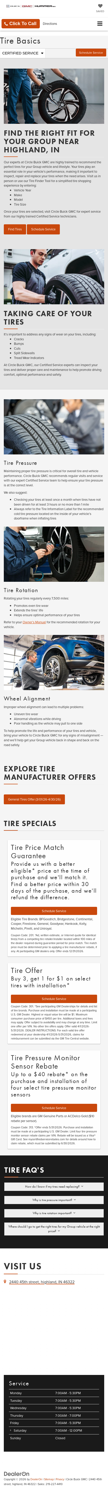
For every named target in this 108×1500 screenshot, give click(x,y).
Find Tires (15, 229)
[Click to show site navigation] (100, 23)
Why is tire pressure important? (54, 1200)
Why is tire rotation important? (54, 1213)
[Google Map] (54, 1329)
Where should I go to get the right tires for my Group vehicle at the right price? (54, 1229)
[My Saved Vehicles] (100, 8)
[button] (21, 23)
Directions (50, 23)
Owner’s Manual (34, 622)
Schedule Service (91, 52)
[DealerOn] (17, 1473)
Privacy (60, 1479)
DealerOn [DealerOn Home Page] (36, 1479)
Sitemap (49, 1479)
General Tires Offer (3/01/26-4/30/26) (34, 799)
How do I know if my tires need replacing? (54, 1186)
